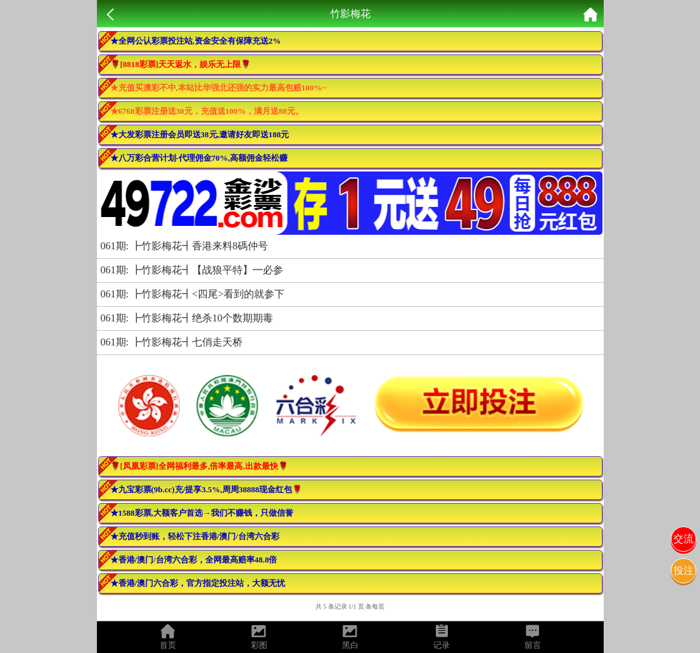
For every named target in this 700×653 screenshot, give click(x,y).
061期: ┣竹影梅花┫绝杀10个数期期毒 (187, 318)
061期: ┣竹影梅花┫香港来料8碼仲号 (184, 245)
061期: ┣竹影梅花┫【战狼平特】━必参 (192, 269)
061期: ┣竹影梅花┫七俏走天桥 (172, 342)
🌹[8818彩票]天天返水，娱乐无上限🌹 (180, 64)
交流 (683, 538)
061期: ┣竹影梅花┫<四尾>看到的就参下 (193, 294)
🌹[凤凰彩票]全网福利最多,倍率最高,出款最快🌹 (199, 466)
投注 (683, 570)
